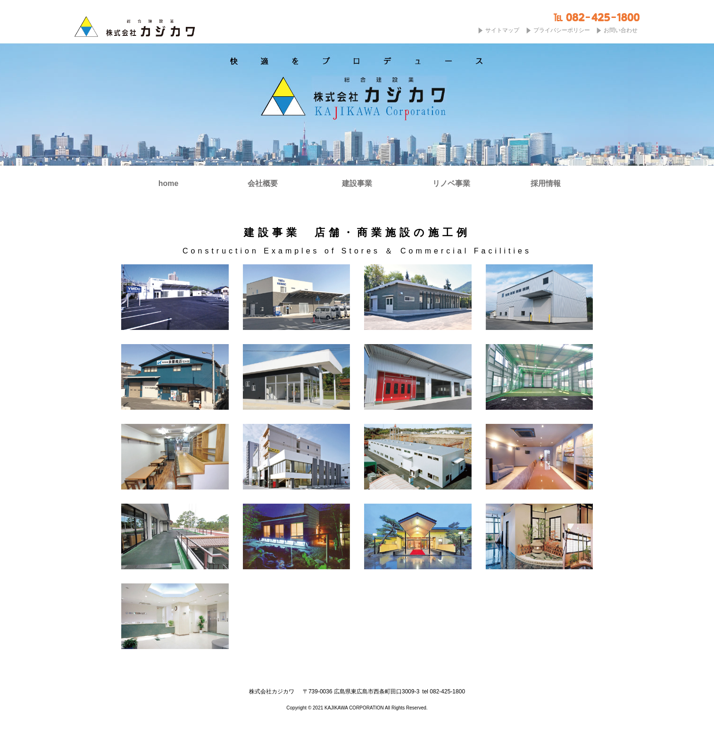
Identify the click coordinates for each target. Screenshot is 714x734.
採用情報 (546, 183)
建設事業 (357, 183)
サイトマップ (502, 30)
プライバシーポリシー (561, 30)
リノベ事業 (451, 183)
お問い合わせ (621, 30)
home (168, 183)
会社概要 (263, 183)
